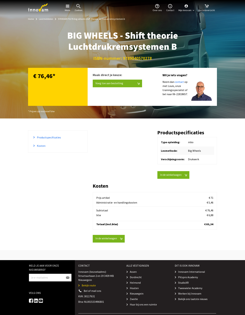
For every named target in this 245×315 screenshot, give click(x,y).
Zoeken (78, 7)
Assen (133, 271)
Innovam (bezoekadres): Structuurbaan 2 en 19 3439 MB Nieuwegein (96, 276)
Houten (134, 288)
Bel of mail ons (92, 290)
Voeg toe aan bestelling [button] (117, 83)
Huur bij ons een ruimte (143, 304)
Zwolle (134, 299)
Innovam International (191, 271)
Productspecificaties (48, 137)
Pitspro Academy (188, 277)
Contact (170, 7)
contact (179, 82)
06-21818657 (180, 94)
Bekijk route (89, 285)
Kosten (40, 145)
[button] (186, 7)
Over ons (157, 7)
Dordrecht (136, 277)
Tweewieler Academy (190, 288)
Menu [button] (67, 7)
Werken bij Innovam (189, 293)
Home (31, 18)
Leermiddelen (46, 18)
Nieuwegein (136, 293)
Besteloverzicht (207, 7)
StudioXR (183, 282)
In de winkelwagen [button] (173, 175)
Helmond (135, 282)
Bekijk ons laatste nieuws (193, 299)
